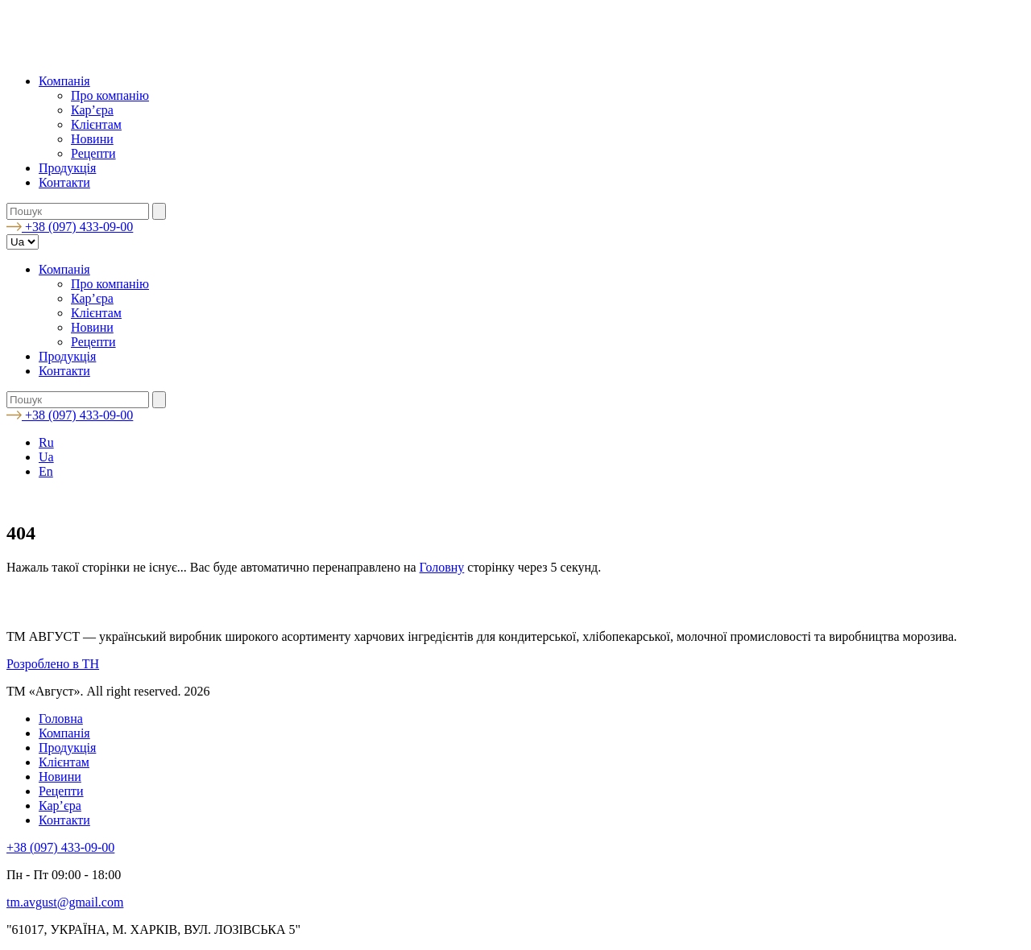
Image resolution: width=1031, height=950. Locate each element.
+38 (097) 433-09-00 (60, 847)
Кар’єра (92, 110)
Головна (61, 718)
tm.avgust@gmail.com (64, 902)
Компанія (64, 81)
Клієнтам (96, 124)
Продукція (67, 168)
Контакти (64, 182)
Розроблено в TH (52, 664)
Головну (442, 567)
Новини (92, 139)
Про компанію (110, 95)
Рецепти (93, 153)
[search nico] (77, 211)
